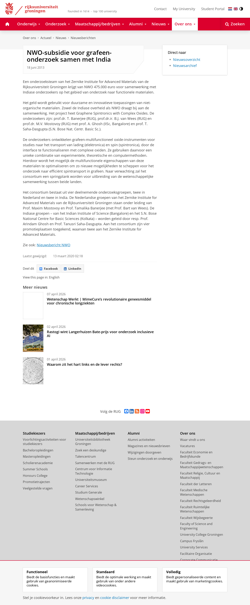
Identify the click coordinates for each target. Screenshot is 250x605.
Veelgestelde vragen (38, 489)
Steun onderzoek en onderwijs (150, 459)
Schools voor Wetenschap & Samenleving (96, 507)
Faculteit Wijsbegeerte (196, 518)
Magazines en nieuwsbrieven (149, 446)
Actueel (45, 38)
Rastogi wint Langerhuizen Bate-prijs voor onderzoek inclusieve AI (100, 334)
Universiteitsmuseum (91, 480)
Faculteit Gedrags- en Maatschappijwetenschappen (201, 465)
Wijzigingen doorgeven (144, 453)
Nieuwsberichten (83, 38)
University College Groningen (201, 535)
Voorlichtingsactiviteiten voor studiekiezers (44, 442)
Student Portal (213, 8)
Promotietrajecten (36, 482)
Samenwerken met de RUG (95, 463)
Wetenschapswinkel (89, 499)
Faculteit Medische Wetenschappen (193, 492)
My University (184, 8)
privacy (88, 597)
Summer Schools (35, 470)
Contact (160, 8)
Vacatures (187, 446)
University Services (194, 548)
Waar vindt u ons (192, 440)
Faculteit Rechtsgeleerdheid (200, 501)
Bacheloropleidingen (38, 450)
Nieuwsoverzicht (186, 59)
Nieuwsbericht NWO (53, 245)
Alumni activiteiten (141, 440)
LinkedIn (75, 269)
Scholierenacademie (38, 463)
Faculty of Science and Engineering (196, 526)
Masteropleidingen (37, 457)
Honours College (35, 476)
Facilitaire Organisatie (196, 554)
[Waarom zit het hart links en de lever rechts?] (33, 371)
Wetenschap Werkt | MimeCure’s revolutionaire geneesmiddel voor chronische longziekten (99, 301)
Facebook (49, 269)
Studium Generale (88, 493)
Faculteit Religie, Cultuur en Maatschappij (200, 476)
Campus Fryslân (192, 541)
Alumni (134, 434)
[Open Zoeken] (235, 24)
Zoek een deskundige (90, 450)
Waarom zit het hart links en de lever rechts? (84, 364)
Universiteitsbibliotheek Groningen (92, 442)
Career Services (86, 486)
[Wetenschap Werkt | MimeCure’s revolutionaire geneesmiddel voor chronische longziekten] (33, 306)
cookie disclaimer (114, 597)
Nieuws (61, 38)
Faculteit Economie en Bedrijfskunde (196, 454)
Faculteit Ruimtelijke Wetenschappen (195, 509)
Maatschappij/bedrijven (95, 434)
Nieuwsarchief (185, 65)
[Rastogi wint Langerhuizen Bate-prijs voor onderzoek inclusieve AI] (33, 338)
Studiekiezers (34, 434)
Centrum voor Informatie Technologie (93, 471)
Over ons (29, 38)
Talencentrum (85, 457)
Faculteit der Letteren (196, 484)
